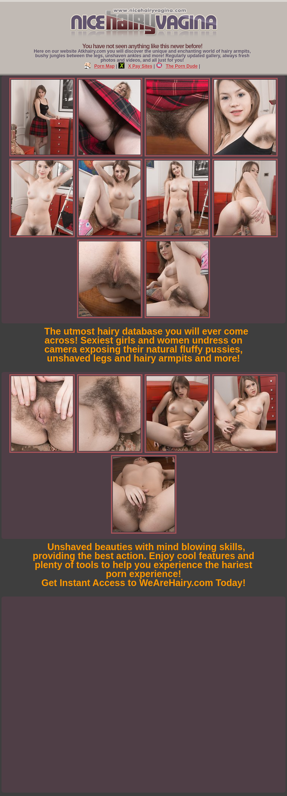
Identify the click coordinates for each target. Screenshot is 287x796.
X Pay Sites (135, 66)
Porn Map (99, 66)
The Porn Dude (177, 66)
